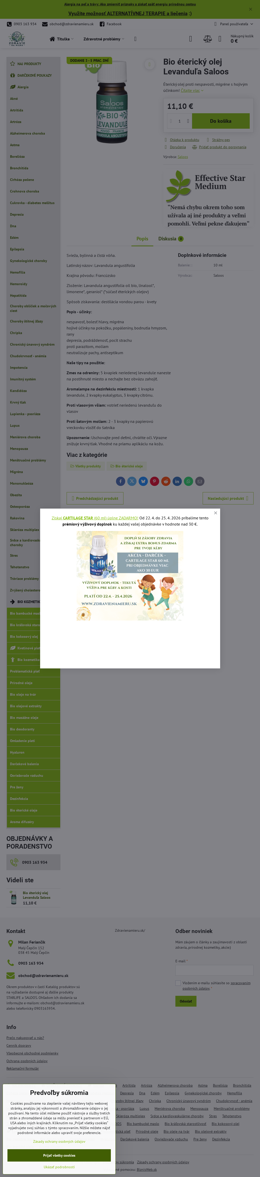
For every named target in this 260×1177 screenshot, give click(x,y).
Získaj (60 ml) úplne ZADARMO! (95, 517)
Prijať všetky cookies (59, 1155)
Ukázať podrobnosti (59, 1167)
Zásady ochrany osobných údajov (59, 1141)
